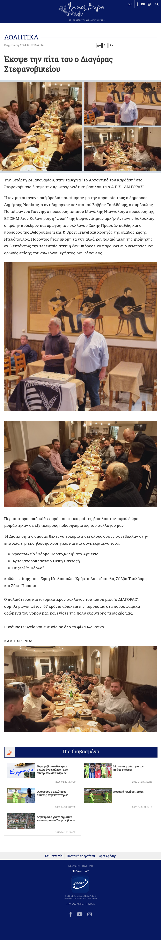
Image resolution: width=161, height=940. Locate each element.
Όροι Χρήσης (107, 872)
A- (105, 45)
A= (111, 45)
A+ (99, 45)
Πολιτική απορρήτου (81, 872)
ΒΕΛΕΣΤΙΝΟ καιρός (16, 15)
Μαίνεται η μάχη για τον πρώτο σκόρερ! (128, 768)
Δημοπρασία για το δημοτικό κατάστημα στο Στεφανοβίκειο (56, 818)
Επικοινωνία (54, 872)
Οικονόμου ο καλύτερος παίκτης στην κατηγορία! (52, 793)
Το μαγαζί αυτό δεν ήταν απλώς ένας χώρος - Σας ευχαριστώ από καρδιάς (52, 770)
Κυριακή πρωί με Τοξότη (128, 791)
